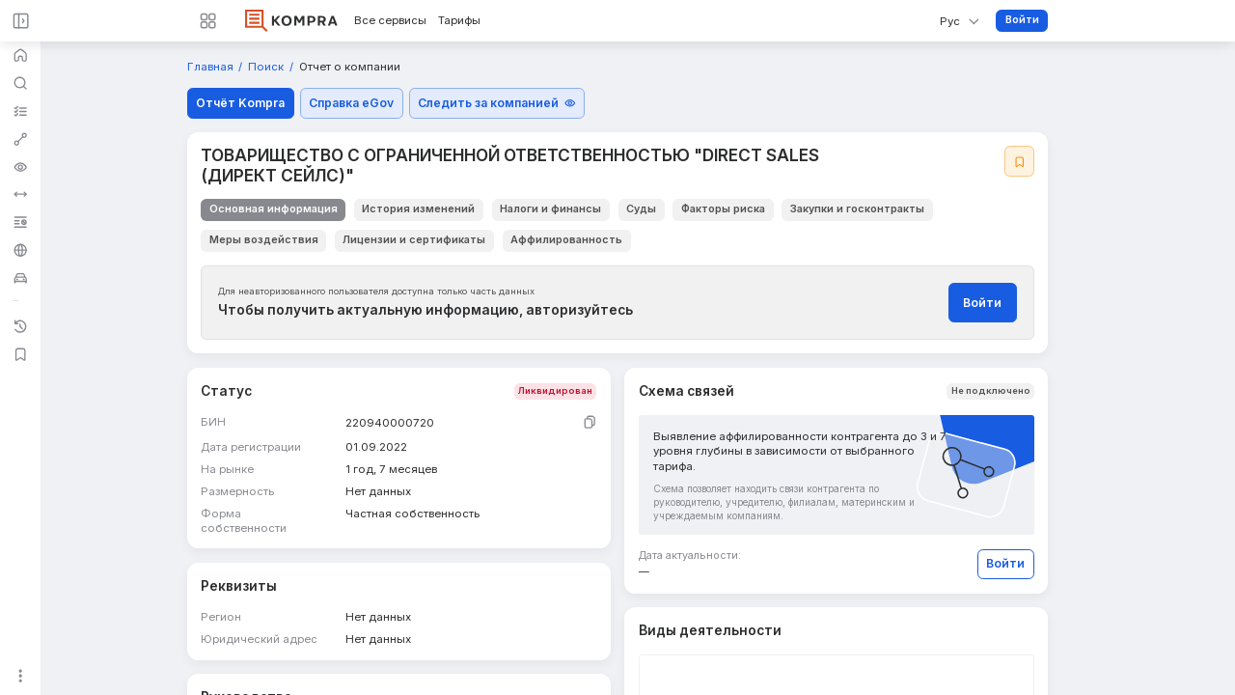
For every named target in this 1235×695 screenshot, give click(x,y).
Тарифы (459, 20)
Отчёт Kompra (240, 103)
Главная (211, 67)
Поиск (267, 67)
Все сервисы (390, 20)
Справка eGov (351, 103)
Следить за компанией (496, 103)
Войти (1022, 20)
